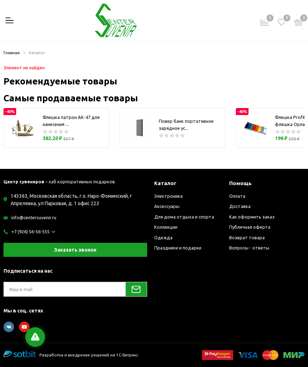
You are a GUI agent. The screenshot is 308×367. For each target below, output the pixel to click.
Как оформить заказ (252, 216)
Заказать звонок (75, 250)
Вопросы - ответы (249, 247)
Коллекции (165, 226)
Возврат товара (247, 237)
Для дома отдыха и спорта (184, 216)
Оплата (237, 196)
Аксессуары (167, 206)
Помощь (240, 183)
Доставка (240, 206)
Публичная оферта (249, 226)
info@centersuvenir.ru (33, 217)
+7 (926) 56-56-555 (30, 231)
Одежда (163, 237)
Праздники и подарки (177, 247)
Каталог (165, 183)
